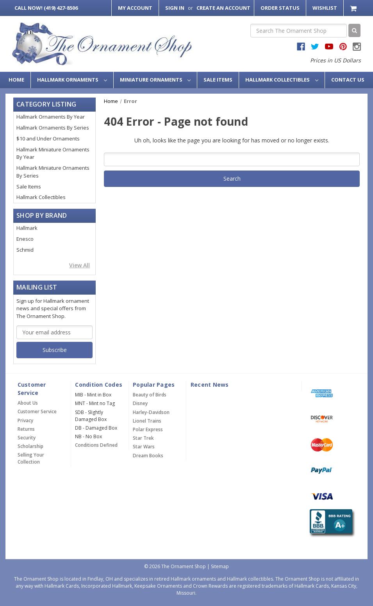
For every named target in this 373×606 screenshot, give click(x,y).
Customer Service (37, 411)
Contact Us (347, 79)
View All (79, 265)
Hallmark (26, 227)
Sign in (174, 7)
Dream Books (148, 455)
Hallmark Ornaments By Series (52, 127)
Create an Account (223, 7)
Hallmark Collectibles (281, 79)
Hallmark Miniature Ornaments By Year (52, 153)
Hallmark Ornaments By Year (50, 116)
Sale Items (217, 79)
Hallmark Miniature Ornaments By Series (52, 171)
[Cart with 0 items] (354, 8)
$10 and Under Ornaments (48, 138)
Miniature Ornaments (155, 79)
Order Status (280, 7)
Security (27, 437)
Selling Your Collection (31, 458)
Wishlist (324, 7)
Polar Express (148, 429)
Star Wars (144, 446)
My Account (135, 7)
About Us (28, 403)
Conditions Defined (96, 445)
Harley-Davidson (151, 412)
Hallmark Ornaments (72, 79)
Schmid (25, 249)
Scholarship (30, 446)
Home (16, 79)
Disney (140, 403)
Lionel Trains (147, 421)
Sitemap (220, 566)
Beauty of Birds (149, 394)
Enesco (25, 238)
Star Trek (143, 438)
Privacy (25, 420)
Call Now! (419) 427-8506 (46, 7)
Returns (26, 429)
